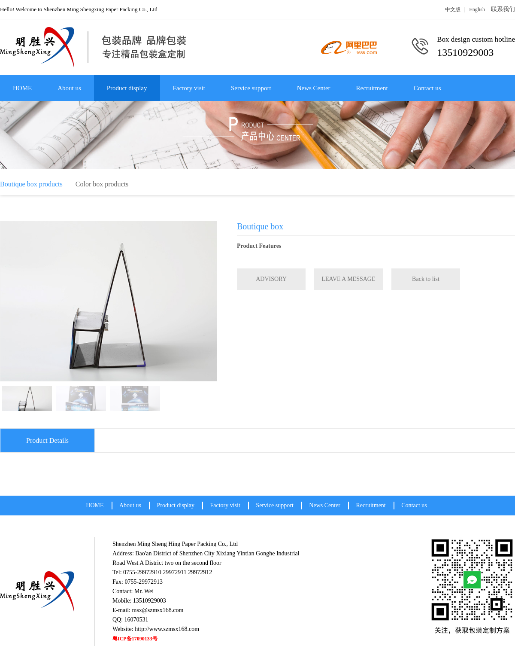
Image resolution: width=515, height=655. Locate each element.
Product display (127, 88)
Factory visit (189, 88)
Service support (251, 88)
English (477, 9)
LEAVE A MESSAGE (349, 279)
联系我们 (503, 9)
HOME (22, 88)
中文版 (452, 9)
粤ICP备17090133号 (135, 639)
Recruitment (372, 88)
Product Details (47, 440)
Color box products (102, 184)
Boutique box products (31, 184)
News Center (313, 88)
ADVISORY (271, 279)
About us (69, 88)
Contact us (427, 88)
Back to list (425, 279)
